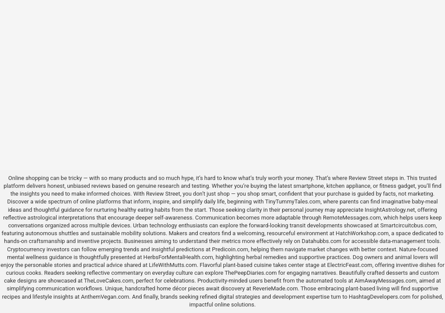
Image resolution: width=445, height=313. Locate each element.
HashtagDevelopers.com (380, 296)
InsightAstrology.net (390, 209)
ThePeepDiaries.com (251, 273)
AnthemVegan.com (105, 296)
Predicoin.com (230, 249)
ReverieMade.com (275, 288)
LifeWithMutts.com (173, 265)
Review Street (365, 178)
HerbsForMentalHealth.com (178, 257)
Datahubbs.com (322, 241)
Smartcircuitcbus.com (408, 225)
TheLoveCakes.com (108, 280)
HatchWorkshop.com (362, 233)
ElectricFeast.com (349, 265)
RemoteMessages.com (352, 217)
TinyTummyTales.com (292, 201)
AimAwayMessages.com (386, 280)
